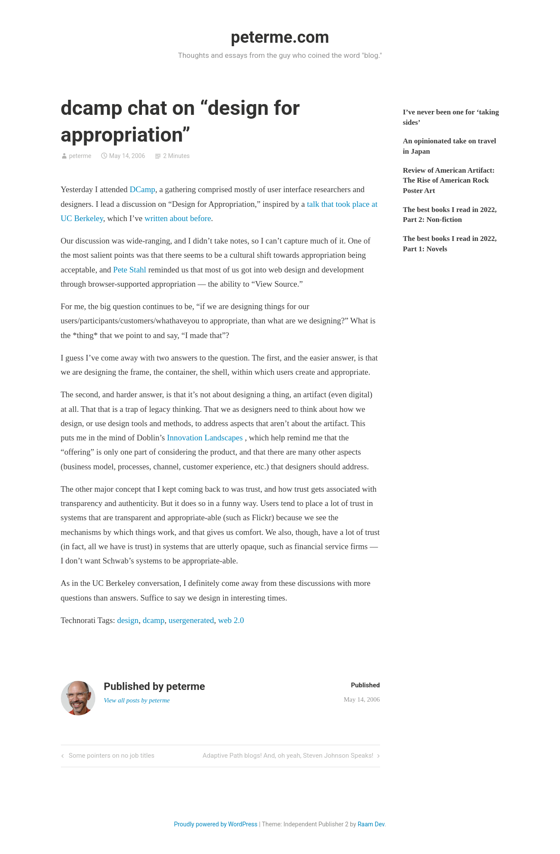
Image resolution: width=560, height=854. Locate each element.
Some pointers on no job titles (111, 756)
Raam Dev (371, 824)
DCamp (142, 189)
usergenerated (191, 620)
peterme (80, 155)
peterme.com (280, 37)
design (128, 620)
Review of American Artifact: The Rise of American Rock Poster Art (449, 180)
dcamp (154, 620)
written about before (178, 218)
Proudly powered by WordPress (216, 824)
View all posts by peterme (137, 700)
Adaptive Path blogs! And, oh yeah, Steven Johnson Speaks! (288, 756)
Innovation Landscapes (205, 437)
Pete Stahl (129, 269)
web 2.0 (231, 620)
